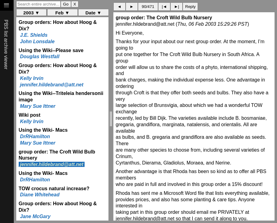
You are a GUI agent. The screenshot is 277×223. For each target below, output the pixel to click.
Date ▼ (93, 12)
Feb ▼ (62, 12)
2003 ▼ (31, 12)
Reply (190, 6)
